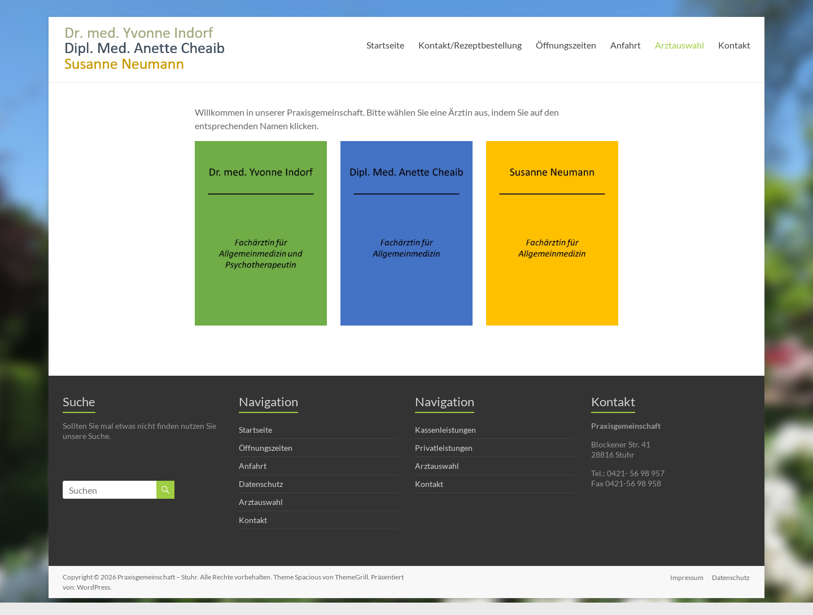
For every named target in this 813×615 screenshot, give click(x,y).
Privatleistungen (444, 448)
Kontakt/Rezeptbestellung (470, 44)
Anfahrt (625, 44)
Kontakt (734, 44)
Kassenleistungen (445, 429)
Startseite (385, 44)
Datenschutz (261, 484)
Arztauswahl (679, 44)
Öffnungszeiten (566, 44)
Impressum (686, 577)
